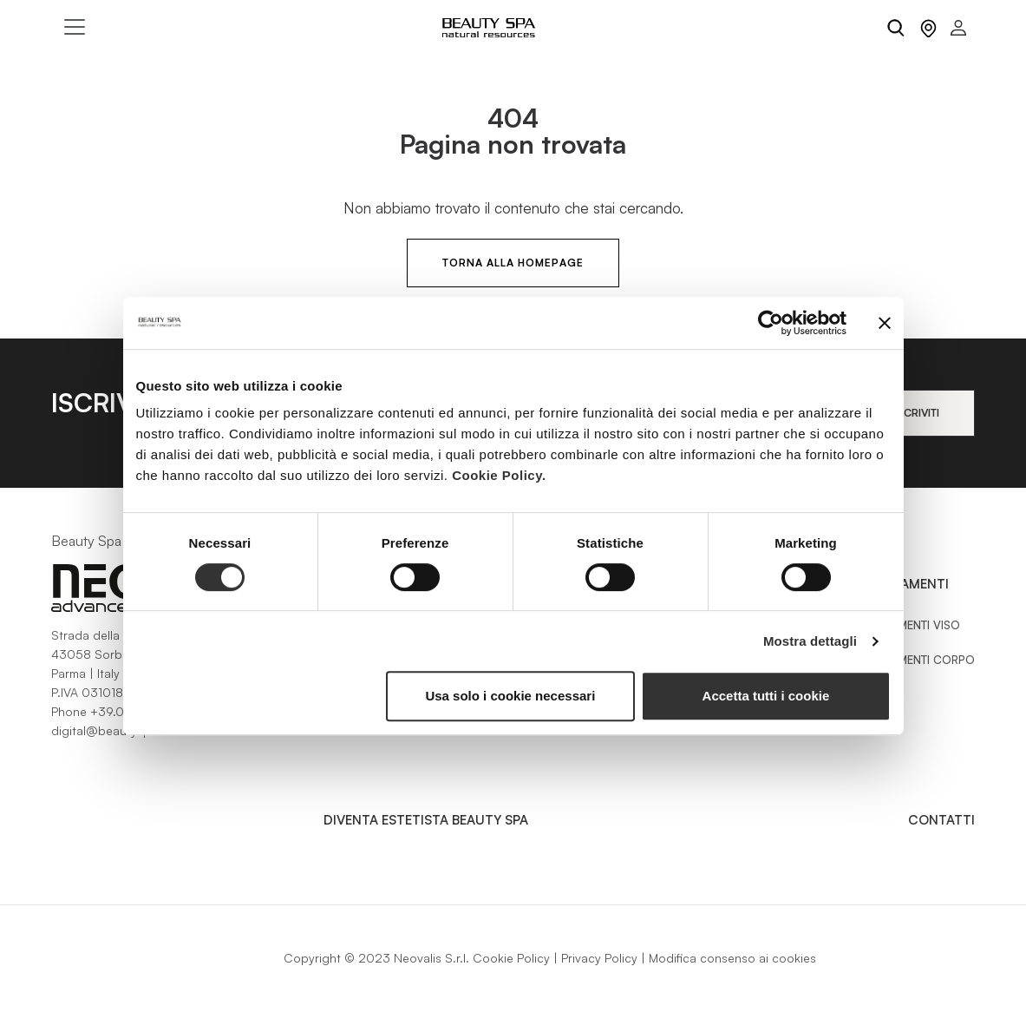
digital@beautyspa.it (109, 730)
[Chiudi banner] (885, 323)
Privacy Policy (599, 957)
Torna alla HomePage (513, 262)
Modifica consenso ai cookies (732, 957)
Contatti (941, 820)
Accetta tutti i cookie (766, 695)
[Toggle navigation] (74, 26)
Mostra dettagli (810, 641)
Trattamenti (904, 583)
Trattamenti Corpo (917, 660)
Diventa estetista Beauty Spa (425, 820)
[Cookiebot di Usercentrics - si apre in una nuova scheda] (770, 323)
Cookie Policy (511, 957)
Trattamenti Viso (909, 625)
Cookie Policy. (499, 475)
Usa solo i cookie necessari (510, 695)
